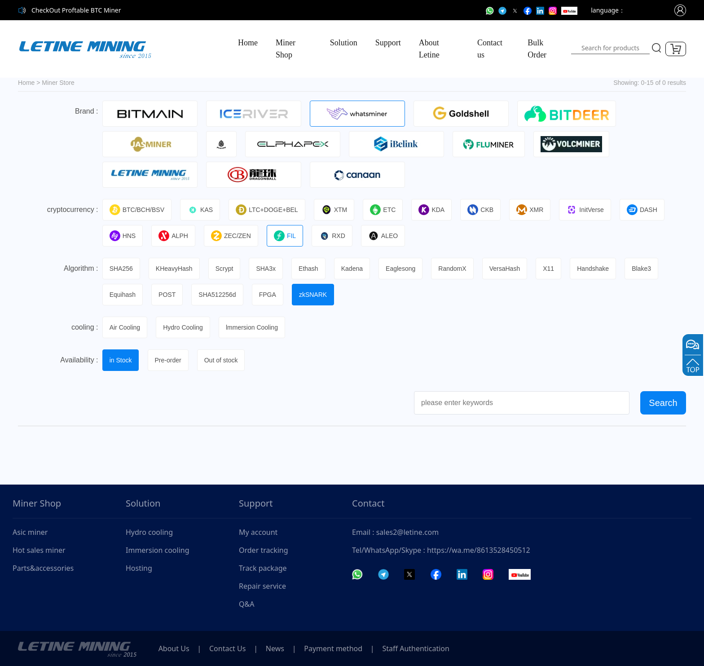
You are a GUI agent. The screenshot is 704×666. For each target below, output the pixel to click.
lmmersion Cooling (253, 327)
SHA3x (267, 268)
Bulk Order (537, 48)
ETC (385, 209)
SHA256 (121, 268)
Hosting (139, 568)
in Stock (121, 360)
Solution (343, 42)
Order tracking (263, 550)
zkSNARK (315, 294)
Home (248, 42)
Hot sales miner (39, 550)
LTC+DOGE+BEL (268, 209)
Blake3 (646, 268)
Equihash (123, 294)
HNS (123, 235)
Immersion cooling (157, 550)
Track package (263, 568)
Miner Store (58, 82)
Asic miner (30, 532)
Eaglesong (403, 268)
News (278, 648)
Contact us (489, 48)
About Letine (429, 48)
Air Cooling (125, 327)
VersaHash (508, 268)
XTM (335, 209)
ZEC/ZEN (232, 235)
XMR (533, 209)
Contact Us (229, 648)
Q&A (246, 604)
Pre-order (168, 360)
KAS (201, 209)
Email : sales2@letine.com (395, 532)
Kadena (354, 268)
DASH (646, 209)
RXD (334, 235)
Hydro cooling (149, 532)
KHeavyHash (175, 268)
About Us (174, 648)
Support (388, 42)
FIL (287, 235)
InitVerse (588, 209)
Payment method (337, 648)
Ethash (311, 268)
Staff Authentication (421, 648)
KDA (434, 209)
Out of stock (222, 360)
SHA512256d (218, 294)
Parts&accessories (43, 568)
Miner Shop (285, 48)
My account (258, 532)
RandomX (456, 268)
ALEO (385, 235)
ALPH (174, 235)
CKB (484, 209)
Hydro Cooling (184, 327)
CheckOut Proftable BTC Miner (76, 10)
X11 (552, 268)
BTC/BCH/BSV (137, 209)
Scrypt (225, 268)
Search (663, 403)
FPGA (268, 294)
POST (167, 294)
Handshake (597, 268)
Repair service (262, 586)
